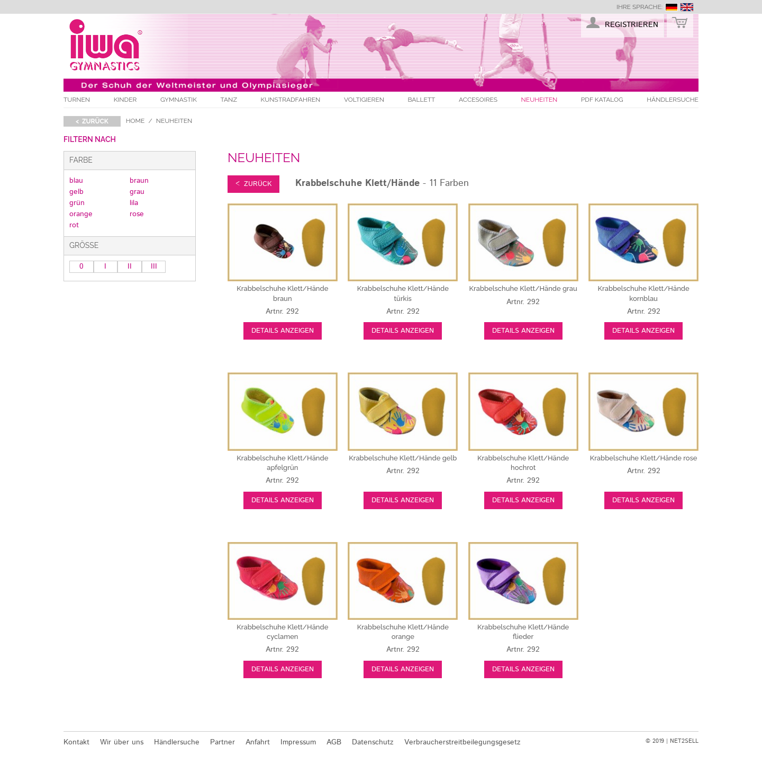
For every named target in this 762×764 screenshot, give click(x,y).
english (687, 7)
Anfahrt (258, 742)
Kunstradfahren (291, 99)
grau (137, 191)
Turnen (77, 99)
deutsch (671, 7)
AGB (333, 742)
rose (137, 214)
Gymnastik (178, 99)
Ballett (422, 99)
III (154, 266)
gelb (76, 191)
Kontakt (76, 742)
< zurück (92, 121)
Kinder (125, 99)
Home (135, 121)
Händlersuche (672, 99)
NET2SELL (684, 741)
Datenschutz (373, 742)
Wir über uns (121, 742)
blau (76, 180)
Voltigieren (364, 99)
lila (134, 203)
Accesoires (478, 99)
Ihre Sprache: (639, 7)
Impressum (298, 742)
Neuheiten (539, 99)
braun (139, 180)
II (130, 266)
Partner (222, 742)
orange (81, 214)
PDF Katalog (602, 99)
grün (77, 203)
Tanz (229, 99)
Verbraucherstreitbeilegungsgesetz (462, 742)
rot (74, 225)
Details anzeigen (282, 331)
